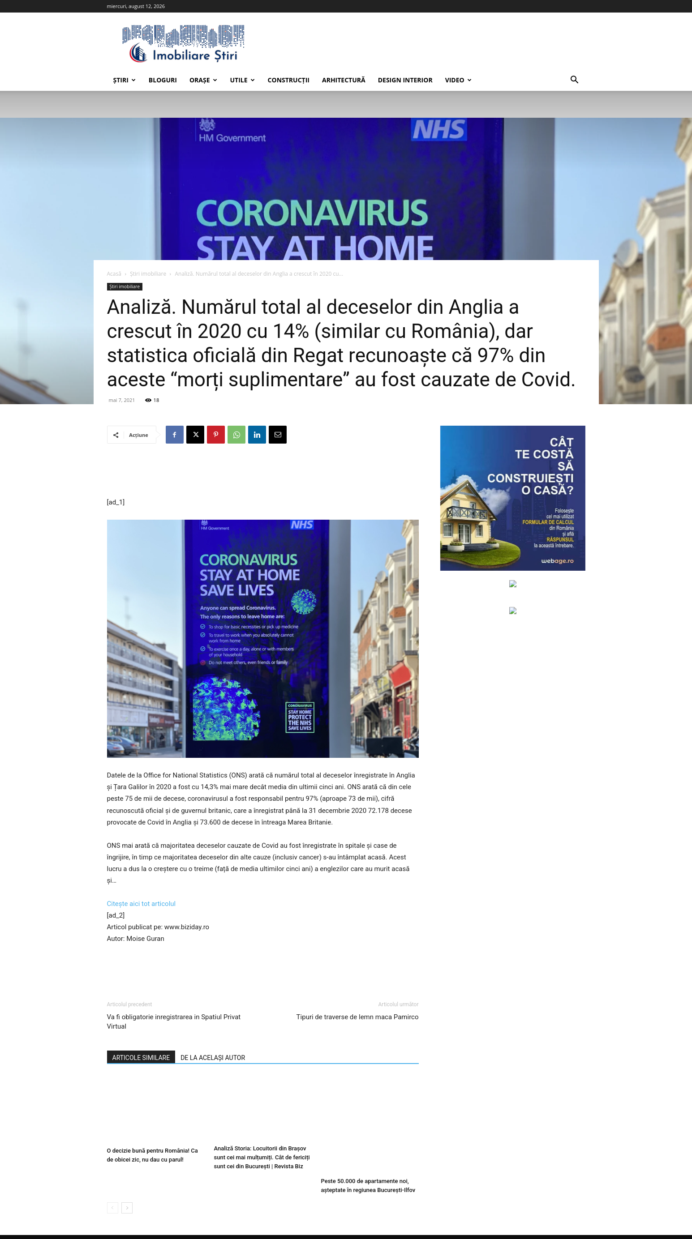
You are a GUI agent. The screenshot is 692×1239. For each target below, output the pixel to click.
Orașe (203, 80)
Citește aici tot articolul (141, 904)
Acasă (114, 274)
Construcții (288, 80)
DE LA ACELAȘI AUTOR (213, 1057)
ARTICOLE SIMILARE (141, 1057)
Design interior (405, 80)
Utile (242, 80)
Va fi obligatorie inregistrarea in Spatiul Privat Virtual (174, 1021)
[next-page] (127, 1186)
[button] (574, 81)
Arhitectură (343, 80)
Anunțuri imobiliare (561, 1221)
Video (458, 80)
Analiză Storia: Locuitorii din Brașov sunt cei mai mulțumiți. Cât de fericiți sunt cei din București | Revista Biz (262, 1159)
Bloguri (163, 80)
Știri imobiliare (148, 274)
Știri (124, 80)
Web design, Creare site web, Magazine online (228, 1221)
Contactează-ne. (308, 1221)
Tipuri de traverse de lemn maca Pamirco (358, 1017)
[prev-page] (112, 1186)
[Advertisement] (263, 473)
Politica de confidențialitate (494, 1221)
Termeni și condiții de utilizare (414, 1221)
